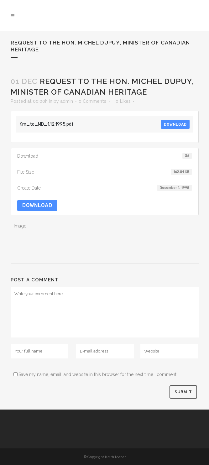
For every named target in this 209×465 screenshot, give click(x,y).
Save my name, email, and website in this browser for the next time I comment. (97, 374)
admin (66, 101)
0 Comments (92, 101)
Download (175, 124)
